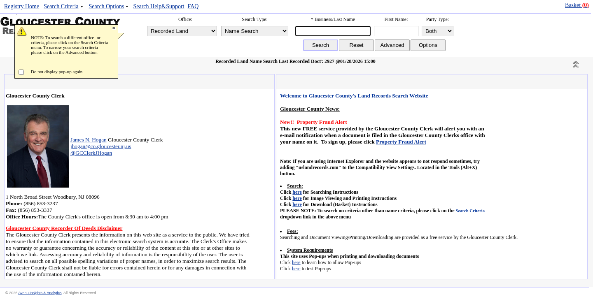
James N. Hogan (88, 140)
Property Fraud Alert (401, 142)
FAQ (192, 6)
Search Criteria (61, 6)
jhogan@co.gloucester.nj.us (100, 146)
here (296, 192)
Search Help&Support (158, 6)
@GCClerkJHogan (91, 153)
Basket (577, 5)
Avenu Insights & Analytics (39, 293)
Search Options (106, 6)
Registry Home (21, 6)
